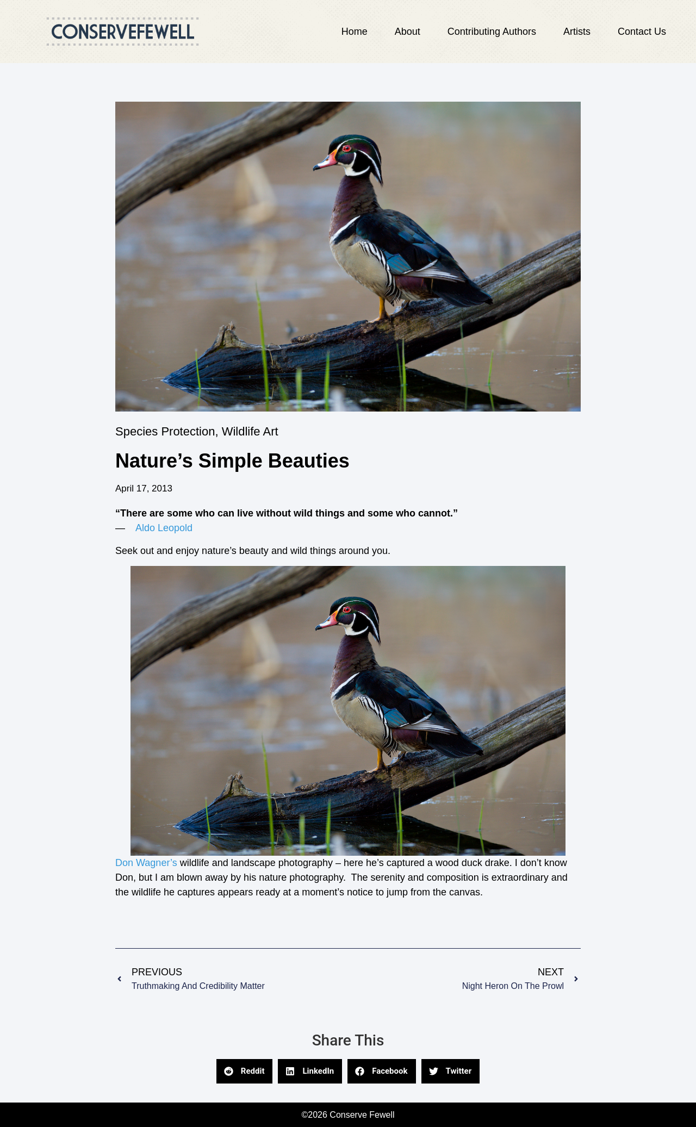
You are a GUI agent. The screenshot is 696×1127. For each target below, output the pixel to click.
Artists (577, 31)
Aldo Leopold (163, 527)
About (407, 31)
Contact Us (642, 31)
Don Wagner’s (147, 862)
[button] (244, 1071)
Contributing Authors (492, 31)
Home (354, 31)
